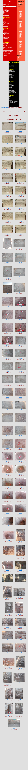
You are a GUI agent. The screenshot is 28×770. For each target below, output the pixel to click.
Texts (19, 6)
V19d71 (20, 31)
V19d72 (20, 32)
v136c (7, 448)
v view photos (12, 91)
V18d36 (20, 14)
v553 (20, 668)
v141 (20, 474)
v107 (7, 182)
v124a (7, 332)
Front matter (6, 11)
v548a (8, 555)
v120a (7, 293)
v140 (7, 474)
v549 (20, 557)
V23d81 (20, 52)
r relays (10, 87)
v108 (20, 208)
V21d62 (20, 40)
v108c (7, 234)
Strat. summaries (6, 53)
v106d (20, 169)
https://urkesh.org (5, 107)
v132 (7, 397)
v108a (7, 221)
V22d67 (20, 43)
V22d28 (20, 42)
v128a (20, 358)
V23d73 (20, 50)
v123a (7, 319)
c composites (12, 71)
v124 (20, 319)
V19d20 (20, 17)
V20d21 (20, 35)
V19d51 (20, 28)
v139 (20, 461)
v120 (19, 277)
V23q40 (20, 53)
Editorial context (6, 8)
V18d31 (20, 12)
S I (6, 23)
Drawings (19, 55)
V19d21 (20, 18)
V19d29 (20, 26)
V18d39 (20, 15)
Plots (19, 57)
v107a (20, 182)
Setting (4, 21)
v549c (7, 582)
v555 (14, 728)
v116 (19, 248)
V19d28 (20, 25)
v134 (20, 409)
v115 (7, 249)
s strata (10, 88)
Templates (20, 56)
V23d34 (20, 47)
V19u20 (20, 33)
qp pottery (11, 78)
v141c (7, 500)
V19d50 (20, 27)
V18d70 (20, 16)
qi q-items (11, 77)
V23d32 (20, 46)
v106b (20, 156)
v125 (20, 332)
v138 (7, 461)
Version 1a (21, 112)
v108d (20, 234)
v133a (7, 409)
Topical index (6, 15)
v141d (20, 500)
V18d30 (20, 11)
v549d (20, 582)
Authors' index (6, 10)
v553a (7, 684)
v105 (20, 131)
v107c (20, 195)
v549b (20, 570)
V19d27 (20, 24)
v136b (20, 435)
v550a (19, 597)
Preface (4, 18)
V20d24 (20, 36)
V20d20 (20, 34)
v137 (20, 448)
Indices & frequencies (7, 47)
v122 (7, 306)
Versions (5, 12)
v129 (20, 371)
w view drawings (12, 92)
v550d (7, 627)
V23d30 (20, 44)
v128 (7, 358)
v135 (7, 422)
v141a (7, 487)
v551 (20, 627)
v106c (7, 169)
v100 (7, 131)
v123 (20, 306)
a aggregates (11, 70)
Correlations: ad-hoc (7, 51)
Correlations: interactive (8, 50)
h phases (11, 82)
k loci (10, 84)
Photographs (20, 10)
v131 (20, 384)
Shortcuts (5, 13)
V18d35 (20, 13)
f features (11, 72)
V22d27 (20, 41)
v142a (20, 525)
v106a (7, 156)
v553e (8, 715)
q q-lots (10, 76)
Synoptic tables (6, 48)
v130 (7, 384)
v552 (20, 652)
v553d (19, 699)
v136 (20, 422)
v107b (7, 195)
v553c (8, 699)
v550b (8, 614)
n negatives (11, 75)
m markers (11, 85)
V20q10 (20, 38)
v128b (7, 371)
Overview (5, 20)
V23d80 (20, 51)
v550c (19, 614)
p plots (10, 86)
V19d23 (20, 21)
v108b (20, 221)
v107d (7, 208)
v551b (20, 640)
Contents (5, 9)
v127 (20, 345)
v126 (7, 345)
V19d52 (20, 30)
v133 (20, 397)
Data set (5, 45)
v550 (7, 598)
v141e (7, 513)
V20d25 (20, 37)
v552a (8, 667)
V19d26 (20, 23)
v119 (7, 278)
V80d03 (20, 54)
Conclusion (5, 26)
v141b (20, 487)
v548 (20, 541)
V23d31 (20, 45)
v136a (7, 435)
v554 (19, 715)
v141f (20, 513)
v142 (7, 525)
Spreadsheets (20, 7)
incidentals (11, 66)
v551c (7, 652)
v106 (20, 144)
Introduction (5, 29)
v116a (7, 262)
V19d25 (20, 22)
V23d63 (20, 48)
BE (6, 33)
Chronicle (5, 24)
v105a (7, 144)
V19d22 (20, 20)
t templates (11, 90)
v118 (20, 262)
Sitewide (5, 55)
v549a (7, 570)
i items (10, 74)
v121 (19, 292)
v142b (8, 540)
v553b (19, 682)
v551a (7, 640)
